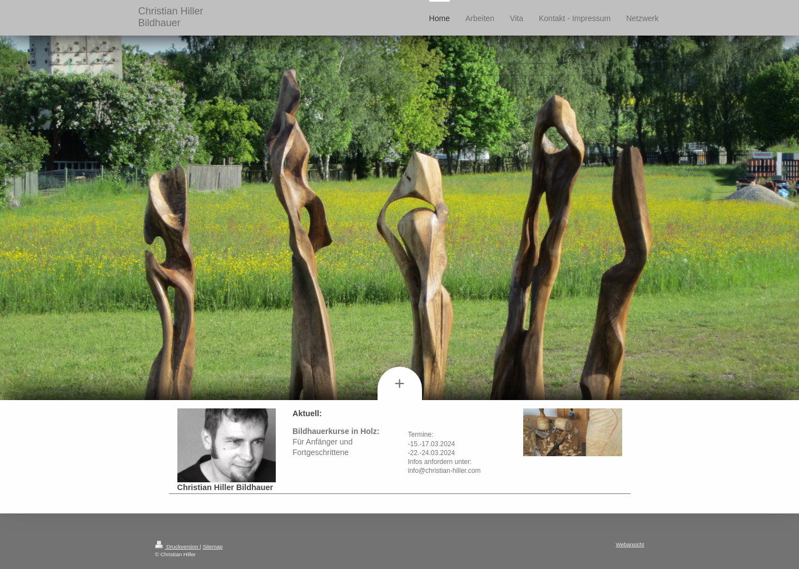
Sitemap (212, 546)
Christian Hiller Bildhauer (171, 17)
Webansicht (630, 544)
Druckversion (177, 546)
